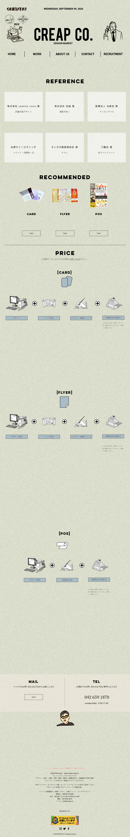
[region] (113, 31)
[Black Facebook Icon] (68, 828)
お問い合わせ (75, 259)
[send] (33, 697)
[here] (31, 233)
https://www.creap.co (71, 773)
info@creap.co (68, 801)
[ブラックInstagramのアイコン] (60, 828)
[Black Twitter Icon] (64, 828)
